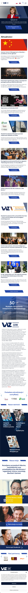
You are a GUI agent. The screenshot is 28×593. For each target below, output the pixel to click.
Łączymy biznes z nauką (13, 497)
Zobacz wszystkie (14, 291)
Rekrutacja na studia (14, 524)
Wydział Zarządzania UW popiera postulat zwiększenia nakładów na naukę (12, 134)
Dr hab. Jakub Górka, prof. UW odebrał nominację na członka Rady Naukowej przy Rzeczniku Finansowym (14, 276)
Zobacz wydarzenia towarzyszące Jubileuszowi (14, 312)
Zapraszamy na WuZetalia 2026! (9, 108)
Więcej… (9, 386)
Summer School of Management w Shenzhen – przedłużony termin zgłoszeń (13, 52)
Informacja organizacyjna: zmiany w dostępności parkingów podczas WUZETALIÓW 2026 (14, 81)
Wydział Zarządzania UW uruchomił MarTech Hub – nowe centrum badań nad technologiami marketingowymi (14, 217)
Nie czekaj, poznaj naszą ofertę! (13, 27)
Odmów (14, 586)
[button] (26, 572)
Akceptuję (14, 583)
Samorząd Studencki (14, 547)
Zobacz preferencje (14, 590)
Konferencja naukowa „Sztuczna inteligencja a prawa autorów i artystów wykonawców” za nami (14, 246)
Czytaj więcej (14, 62)
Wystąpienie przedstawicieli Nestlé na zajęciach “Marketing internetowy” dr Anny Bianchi (13, 161)
